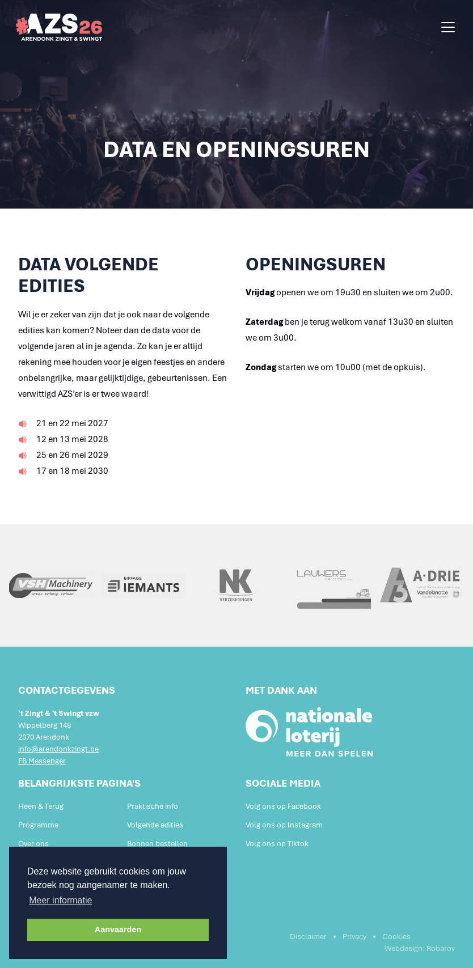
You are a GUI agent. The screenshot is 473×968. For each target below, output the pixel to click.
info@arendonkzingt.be (58, 749)
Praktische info (152, 806)
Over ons (33, 843)
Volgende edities (155, 825)
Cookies (396, 936)
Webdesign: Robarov (420, 948)
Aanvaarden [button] (118, 929)
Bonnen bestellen (157, 843)
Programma (38, 825)
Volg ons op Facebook (283, 806)
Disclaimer (308, 936)
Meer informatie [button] (60, 900)
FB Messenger (42, 761)
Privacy (354, 936)
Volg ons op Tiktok (277, 843)
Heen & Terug (41, 806)
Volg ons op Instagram (284, 825)
